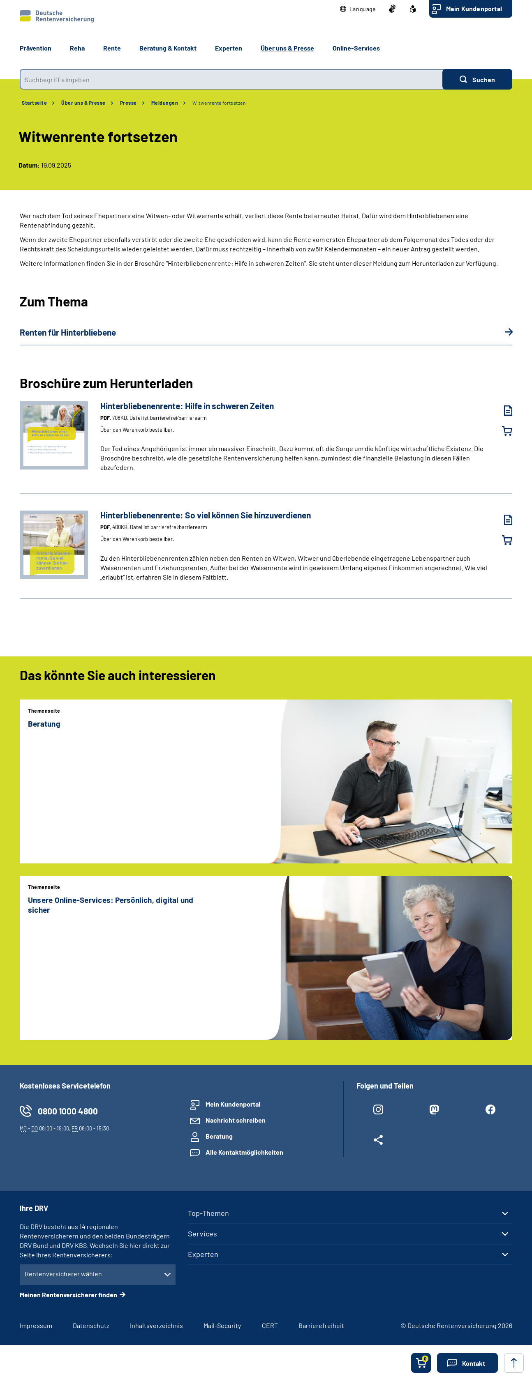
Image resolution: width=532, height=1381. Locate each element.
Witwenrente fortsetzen (218, 103)
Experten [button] (228, 48)
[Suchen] (477, 79)
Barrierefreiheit (321, 1325)
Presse (128, 103)
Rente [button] (112, 48)
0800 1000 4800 (68, 1111)
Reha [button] (77, 48)
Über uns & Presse (83, 103)
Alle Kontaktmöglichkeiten (244, 1152)
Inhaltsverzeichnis (156, 1325)
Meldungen (164, 103)
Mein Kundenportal (474, 8)
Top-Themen (208, 1213)
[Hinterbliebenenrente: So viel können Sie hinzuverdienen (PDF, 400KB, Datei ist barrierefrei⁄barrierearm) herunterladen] (502, 520)
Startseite (34, 103)
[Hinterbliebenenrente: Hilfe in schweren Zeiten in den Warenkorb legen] (502, 431)
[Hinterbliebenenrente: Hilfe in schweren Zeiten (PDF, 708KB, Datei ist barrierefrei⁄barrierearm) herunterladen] (502, 410)
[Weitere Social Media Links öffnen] (378, 1141)
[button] (358, 9)
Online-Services (356, 48)
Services (202, 1233)
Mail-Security (222, 1325)
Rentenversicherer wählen (63, 1273)
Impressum (36, 1325)
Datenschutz (91, 1325)
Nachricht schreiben (236, 1120)
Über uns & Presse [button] (287, 48)
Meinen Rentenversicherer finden (68, 1294)
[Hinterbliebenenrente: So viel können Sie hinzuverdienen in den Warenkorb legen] (502, 540)
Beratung (219, 1136)
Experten (203, 1254)
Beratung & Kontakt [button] (168, 48)
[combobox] (231, 79)
